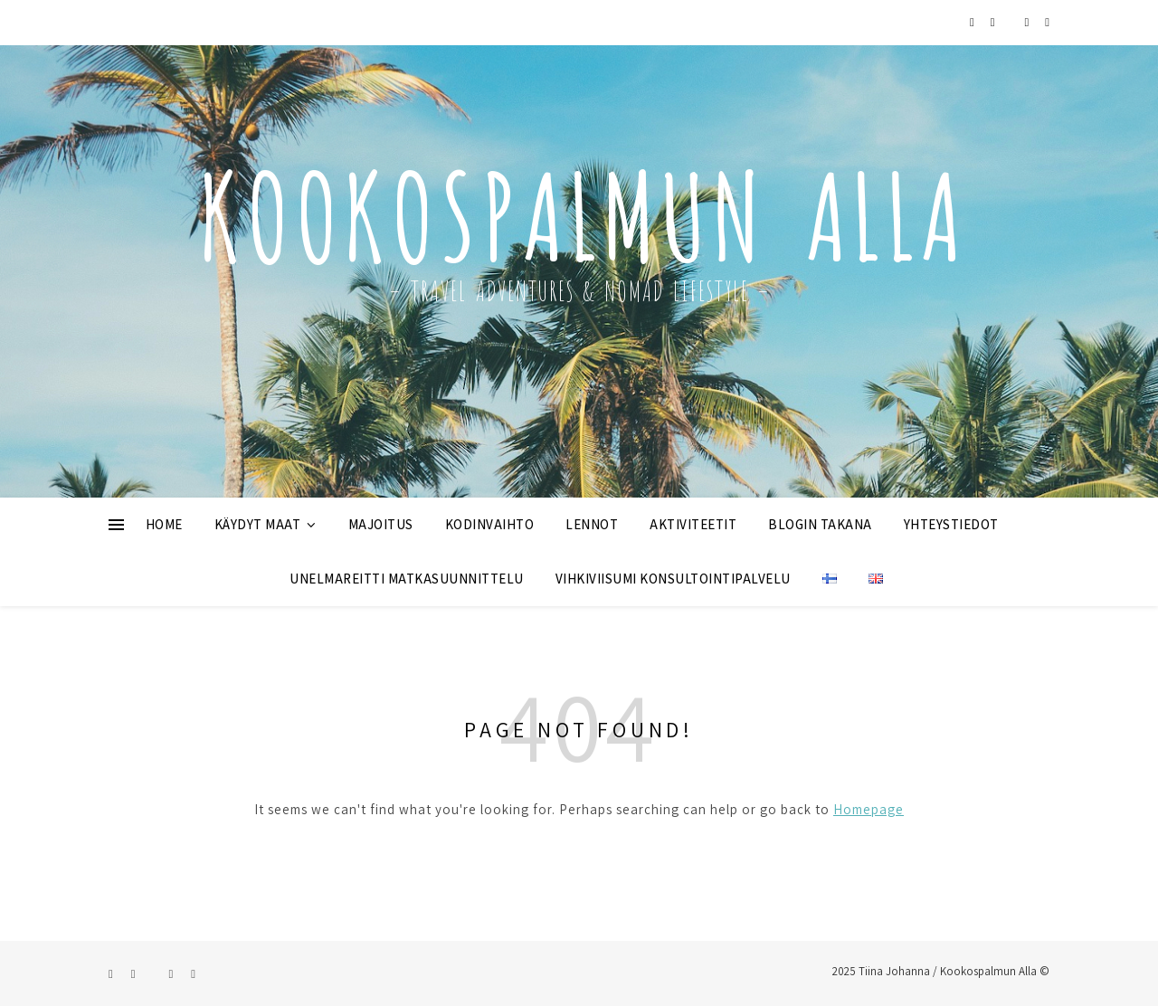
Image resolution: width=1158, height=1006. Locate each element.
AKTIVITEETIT (693, 524)
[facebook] (994, 22)
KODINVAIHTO (490, 524)
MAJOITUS (380, 524)
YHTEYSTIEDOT (951, 524)
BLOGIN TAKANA (820, 524)
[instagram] (973, 22)
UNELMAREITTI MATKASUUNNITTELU (407, 578)
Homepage (868, 809)
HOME (164, 524)
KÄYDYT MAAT (257, 524)
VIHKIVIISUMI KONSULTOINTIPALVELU (673, 578)
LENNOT (591, 524)
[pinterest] (1028, 22)
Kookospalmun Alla (579, 207)
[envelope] (1047, 22)
